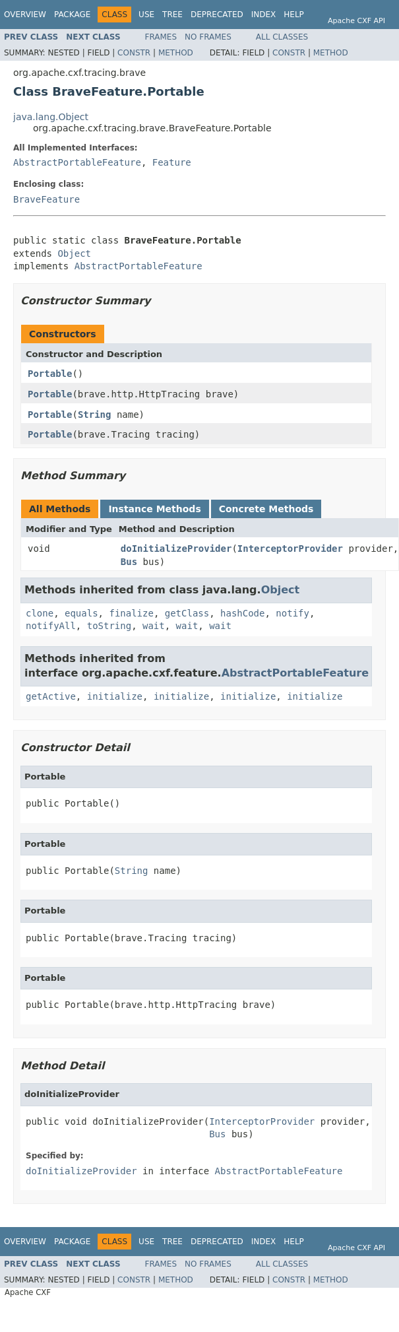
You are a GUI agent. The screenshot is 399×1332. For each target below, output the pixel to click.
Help (294, 14)
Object (74, 253)
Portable (50, 373)
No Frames (208, 37)
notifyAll (51, 625)
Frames (161, 37)
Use (146, 14)
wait (153, 625)
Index (263, 14)
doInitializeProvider (176, 548)
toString (109, 625)
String (94, 414)
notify (292, 613)
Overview (25, 14)
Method (175, 52)
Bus (129, 561)
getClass (187, 613)
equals (81, 613)
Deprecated (217, 14)
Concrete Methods (266, 509)
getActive (51, 696)
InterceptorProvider (290, 548)
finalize (131, 613)
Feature (171, 162)
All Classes (282, 37)
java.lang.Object (50, 117)
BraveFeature (46, 199)
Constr (133, 52)
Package (72, 14)
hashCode (242, 613)
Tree (172, 14)
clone (39, 613)
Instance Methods (154, 509)
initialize (114, 696)
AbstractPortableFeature (77, 162)
